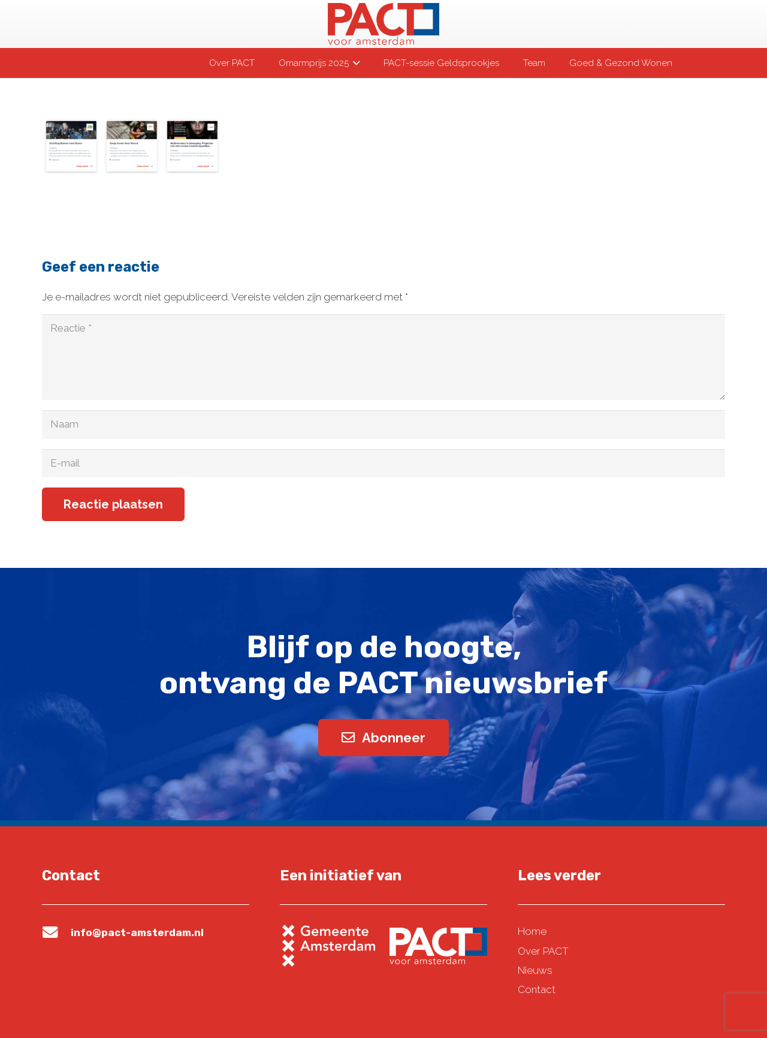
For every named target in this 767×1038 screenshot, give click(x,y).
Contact (536, 989)
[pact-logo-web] (383, 24)
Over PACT (543, 951)
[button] (354, 63)
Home (532, 931)
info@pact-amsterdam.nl (137, 932)
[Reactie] (383, 357)
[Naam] (383, 424)
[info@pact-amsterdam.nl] (56, 932)
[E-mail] (383, 463)
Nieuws (535, 970)
